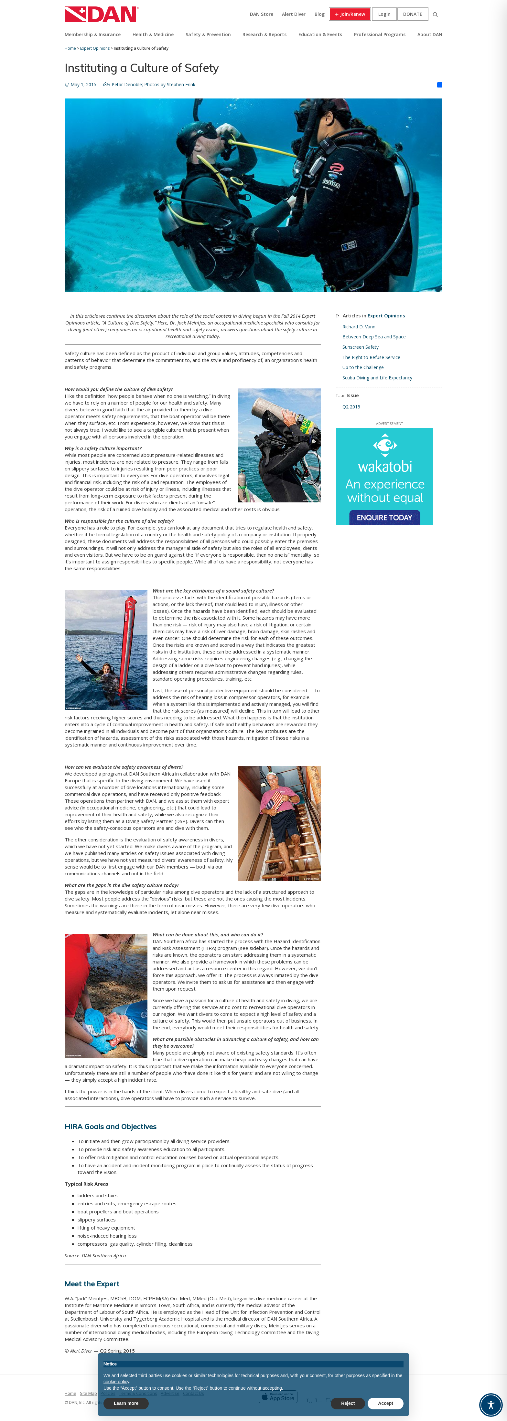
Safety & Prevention (208, 34)
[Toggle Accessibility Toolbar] (491, 1405)
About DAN (429, 34)
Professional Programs (379, 34)
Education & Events (320, 34)
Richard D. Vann (358, 327)
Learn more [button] (126, 1403)
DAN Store (261, 14)
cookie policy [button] (116, 1381)
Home (70, 1393)
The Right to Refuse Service (371, 357)
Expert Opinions (386, 315)
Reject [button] (348, 1403)
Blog (320, 14)
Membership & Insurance (93, 34)
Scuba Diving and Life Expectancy (377, 378)
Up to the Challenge (363, 367)
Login (384, 14)
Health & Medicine (153, 34)
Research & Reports (264, 34)
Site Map (88, 1393)
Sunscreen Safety (360, 347)
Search (435, 14)
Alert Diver (294, 14)
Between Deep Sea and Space (374, 337)
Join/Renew (352, 14)
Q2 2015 (351, 407)
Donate (412, 14)
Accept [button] (385, 1403)
